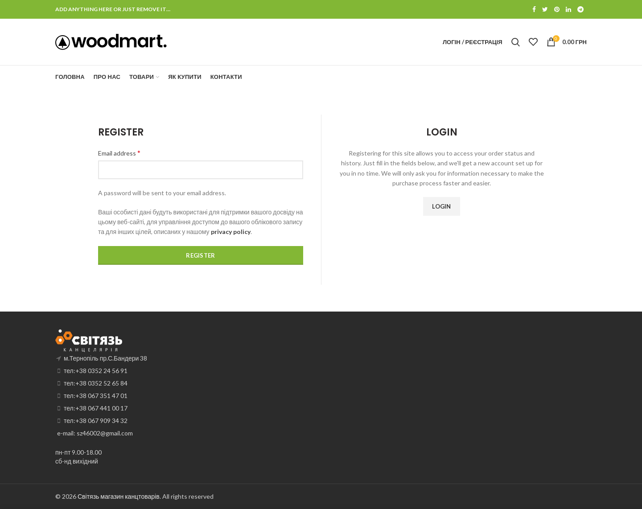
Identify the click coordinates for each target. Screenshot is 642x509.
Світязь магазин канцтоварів (119, 496)
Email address (119, 152)
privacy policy (231, 231)
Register (200, 255)
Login (441, 206)
